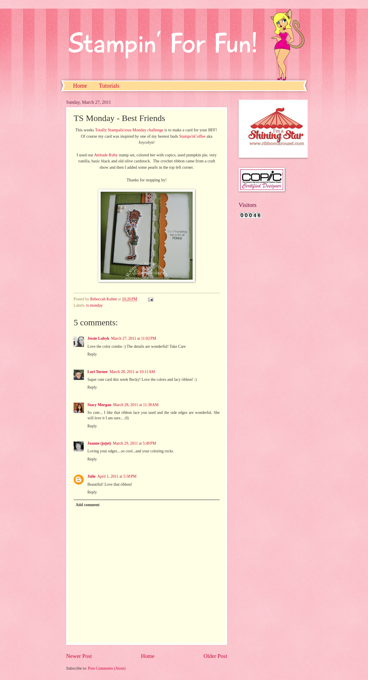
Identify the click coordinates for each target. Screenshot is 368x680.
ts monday (94, 305)
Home (80, 85)
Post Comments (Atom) (107, 668)
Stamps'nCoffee (192, 136)
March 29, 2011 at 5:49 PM (134, 443)
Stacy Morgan (99, 405)
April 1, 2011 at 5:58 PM (117, 476)
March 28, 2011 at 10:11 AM (132, 372)
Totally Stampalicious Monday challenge (129, 130)
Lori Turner (97, 372)
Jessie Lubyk (98, 338)
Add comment (87, 505)
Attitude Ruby (106, 155)
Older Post (215, 656)
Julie (91, 476)
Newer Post (79, 656)
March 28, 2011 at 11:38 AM (135, 405)
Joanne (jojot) (99, 443)
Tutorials (109, 85)
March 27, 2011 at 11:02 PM (133, 338)
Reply (92, 354)
